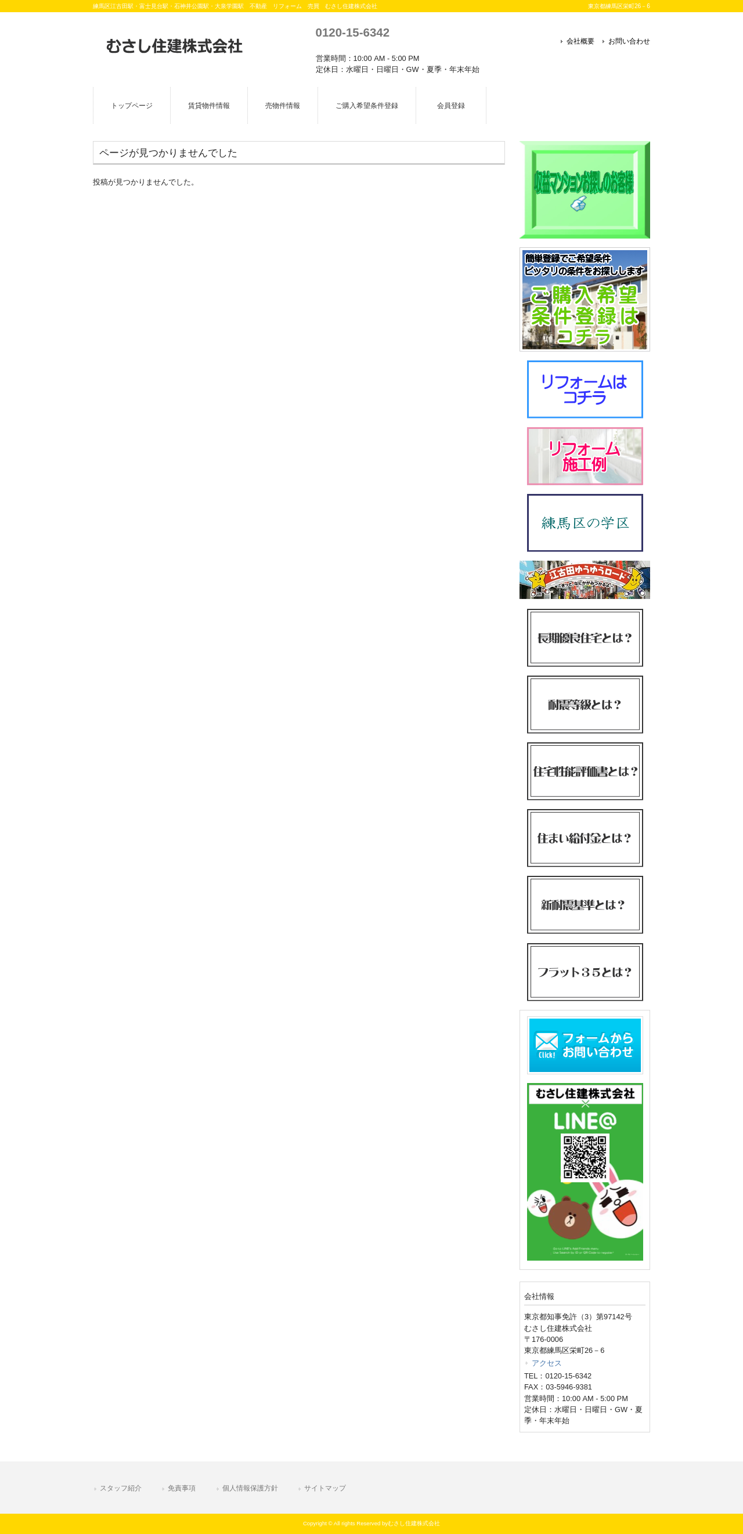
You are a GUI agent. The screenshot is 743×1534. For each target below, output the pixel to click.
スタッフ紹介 (121, 1488)
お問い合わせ (629, 41)
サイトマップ (325, 1488)
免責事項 (182, 1488)
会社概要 (580, 41)
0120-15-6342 (352, 32)
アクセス (547, 1363)
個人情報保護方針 (250, 1488)
